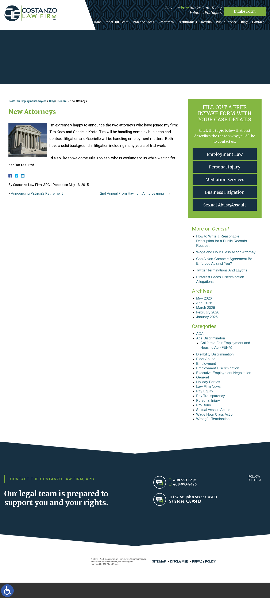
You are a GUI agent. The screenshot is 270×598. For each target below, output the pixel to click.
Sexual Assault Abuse (214, 424)
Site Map (159, 577)
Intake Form (244, 11)
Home (107, 21)
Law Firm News (209, 399)
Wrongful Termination (214, 434)
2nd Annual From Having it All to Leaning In (135, 193)
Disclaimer (179, 577)
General (62, 101)
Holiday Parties (209, 395)
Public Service (229, 21)
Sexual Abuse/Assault (224, 204)
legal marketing (122, 577)
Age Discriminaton (211, 348)
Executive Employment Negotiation (225, 385)
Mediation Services (224, 179)
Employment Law (225, 154)
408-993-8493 (185, 495)
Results (210, 21)
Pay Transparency (211, 409)
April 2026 (204, 311)
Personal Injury (224, 167)
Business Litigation (224, 192)
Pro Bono (204, 419)
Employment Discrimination (219, 380)
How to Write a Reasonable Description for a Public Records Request (223, 241)
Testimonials (193, 21)
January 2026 (207, 326)
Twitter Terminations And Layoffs (223, 277)
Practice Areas (151, 21)
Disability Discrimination (216, 365)
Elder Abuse (206, 370)
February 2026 (208, 321)
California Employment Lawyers (27, 101)
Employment (206, 375)
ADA (200, 343)
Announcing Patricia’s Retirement (38, 193)
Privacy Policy (204, 577)
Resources (173, 21)
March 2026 (206, 316)
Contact (258, 21)
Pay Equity (205, 405)
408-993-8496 (185, 500)
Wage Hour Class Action (216, 429)
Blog (246, 21)
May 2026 (204, 306)
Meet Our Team (126, 21)
